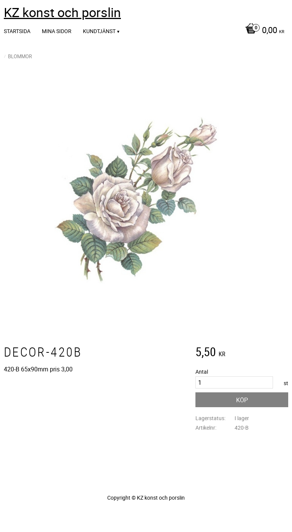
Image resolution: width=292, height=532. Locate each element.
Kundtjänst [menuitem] (99, 31)
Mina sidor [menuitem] (56, 31)
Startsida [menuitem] (17, 31)
